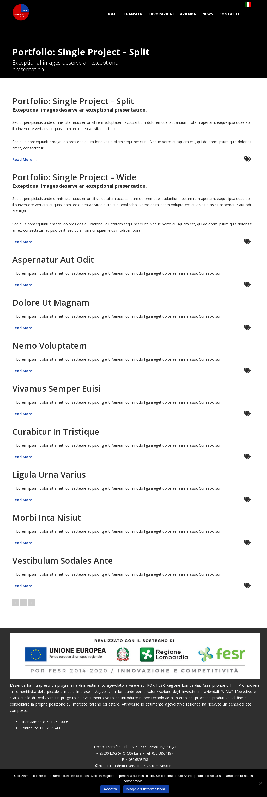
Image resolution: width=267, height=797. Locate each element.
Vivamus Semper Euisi (56, 388)
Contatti (229, 13)
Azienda (188, 13)
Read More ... (24, 159)
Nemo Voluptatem (49, 345)
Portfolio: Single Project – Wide (74, 177)
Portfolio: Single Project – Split (73, 101)
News (207, 13)
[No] (260, 783)
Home (111, 13)
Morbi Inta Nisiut (46, 517)
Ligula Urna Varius (49, 474)
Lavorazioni (161, 13)
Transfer (133, 13)
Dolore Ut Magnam (50, 302)
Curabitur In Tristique (55, 431)
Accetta (110, 789)
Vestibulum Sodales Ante (62, 560)
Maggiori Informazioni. (146, 789)
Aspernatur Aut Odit (53, 259)
